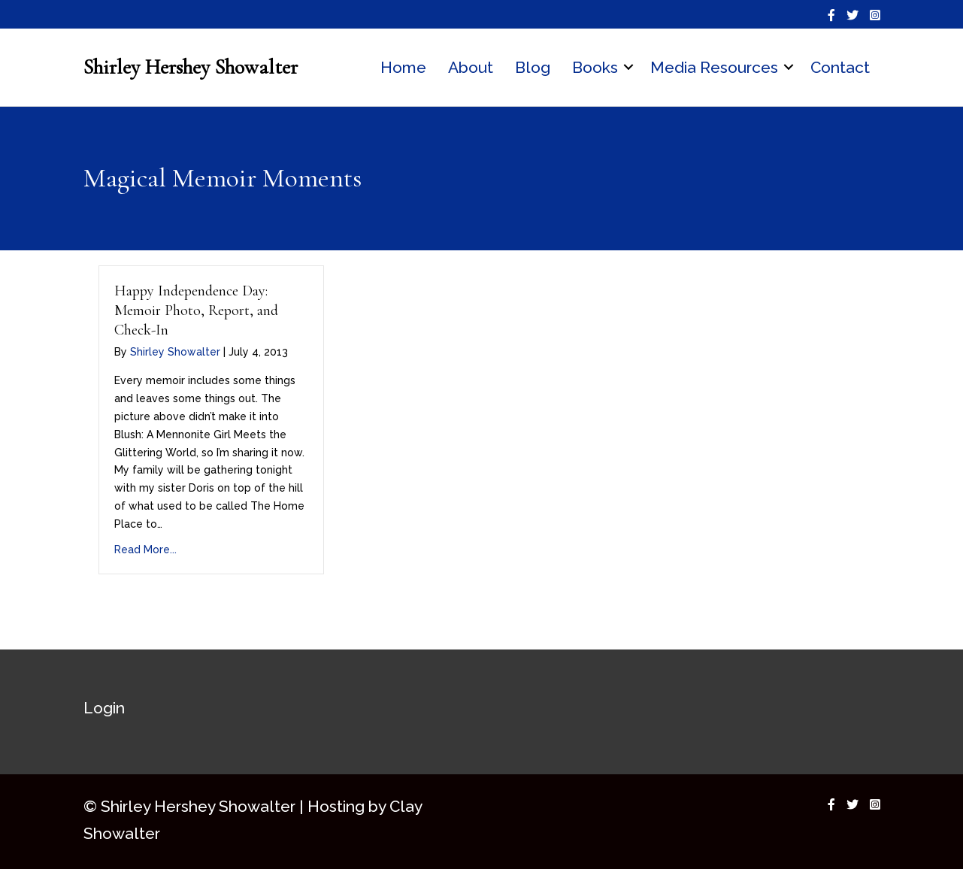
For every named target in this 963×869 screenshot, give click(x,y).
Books (595, 67)
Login (104, 707)
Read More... (145, 550)
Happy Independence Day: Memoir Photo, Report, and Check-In (196, 310)
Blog (532, 67)
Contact (840, 67)
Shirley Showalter (175, 352)
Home (403, 67)
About (470, 67)
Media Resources (714, 67)
